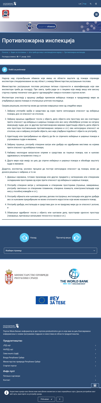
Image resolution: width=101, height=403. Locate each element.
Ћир (84, 4)
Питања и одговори (11, 376)
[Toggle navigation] (96, 14)
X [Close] (59, 399)
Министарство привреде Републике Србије (21, 362)
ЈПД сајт (7, 345)
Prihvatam (47, 399)
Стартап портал (10, 366)
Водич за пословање (18, 52)
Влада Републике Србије (13, 358)
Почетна (5, 52)
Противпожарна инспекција (74, 52)
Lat (80, 4)
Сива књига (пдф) (11, 353)
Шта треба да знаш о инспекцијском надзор (45, 52)
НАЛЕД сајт (8, 349)
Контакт (6, 380)
